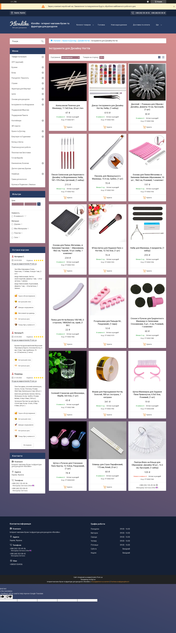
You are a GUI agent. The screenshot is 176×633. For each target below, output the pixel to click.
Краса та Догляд (69, 41)
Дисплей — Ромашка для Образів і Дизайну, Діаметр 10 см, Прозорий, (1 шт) (147, 107)
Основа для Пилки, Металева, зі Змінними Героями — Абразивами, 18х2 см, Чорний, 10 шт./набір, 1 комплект (68, 249)
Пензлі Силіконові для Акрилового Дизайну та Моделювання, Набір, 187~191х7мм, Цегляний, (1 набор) (67, 177)
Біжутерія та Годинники (21, 137)
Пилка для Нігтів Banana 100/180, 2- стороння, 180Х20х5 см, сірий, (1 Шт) (67, 322)
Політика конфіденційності (119, 582)
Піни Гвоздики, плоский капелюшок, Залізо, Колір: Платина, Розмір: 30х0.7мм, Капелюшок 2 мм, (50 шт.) (28, 389)
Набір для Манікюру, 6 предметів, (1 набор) (147, 249)
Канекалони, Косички (20, 163)
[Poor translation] (9, 597)
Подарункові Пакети (20, 115)
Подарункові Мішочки (20, 110)
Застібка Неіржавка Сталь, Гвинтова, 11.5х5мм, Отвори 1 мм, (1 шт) (28, 271)
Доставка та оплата (141, 25)
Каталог (57, 41)
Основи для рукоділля (20, 99)
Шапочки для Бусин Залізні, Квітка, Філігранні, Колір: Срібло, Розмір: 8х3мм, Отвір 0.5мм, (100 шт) (28, 396)
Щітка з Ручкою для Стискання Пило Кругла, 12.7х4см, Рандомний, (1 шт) (67, 466)
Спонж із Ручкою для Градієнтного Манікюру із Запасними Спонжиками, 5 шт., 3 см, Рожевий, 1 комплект (147, 322)
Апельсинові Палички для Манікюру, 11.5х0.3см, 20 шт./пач (67, 106)
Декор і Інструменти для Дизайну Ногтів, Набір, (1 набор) (107, 106)
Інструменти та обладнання (23, 105)
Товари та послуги (19, 57)
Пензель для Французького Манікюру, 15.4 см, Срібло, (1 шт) (107, 177)
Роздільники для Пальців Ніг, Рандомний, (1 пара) (107, 322)
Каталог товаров (83, 25)
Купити (69, 127)
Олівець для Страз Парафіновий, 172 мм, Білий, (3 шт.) (107, 465)
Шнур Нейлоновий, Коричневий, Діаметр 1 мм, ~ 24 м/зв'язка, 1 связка (26, 286)
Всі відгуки (28, 445)
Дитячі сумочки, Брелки (21, 168)
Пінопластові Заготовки (21, 153)
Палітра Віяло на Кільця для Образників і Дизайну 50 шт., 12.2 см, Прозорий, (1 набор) (147, 465)
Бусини (14, 67)
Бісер (14, 73)
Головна (101, 25)
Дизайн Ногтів (84, 41)
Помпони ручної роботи (21, 147)
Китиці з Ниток (17, 142)
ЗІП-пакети (16, 126)
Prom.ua (100, 577)
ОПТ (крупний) (17, 62)
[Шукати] (42, 41)
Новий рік (15, 174)
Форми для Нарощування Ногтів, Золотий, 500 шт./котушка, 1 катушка (107, 394)
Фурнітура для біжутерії (21, 89)
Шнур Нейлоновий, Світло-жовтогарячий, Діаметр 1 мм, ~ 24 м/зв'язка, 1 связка (28, 279)
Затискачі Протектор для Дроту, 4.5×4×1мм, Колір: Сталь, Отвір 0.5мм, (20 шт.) (27, 403)
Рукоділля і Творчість (20, 78)
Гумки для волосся (19, 179)
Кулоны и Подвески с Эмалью (24, 184)
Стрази (14, 83)
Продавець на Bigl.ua (88, 579)
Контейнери (16, 121)
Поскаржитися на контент (100, 582)
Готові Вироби (17, 158)
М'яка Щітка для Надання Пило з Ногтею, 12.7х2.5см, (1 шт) (107, 249)
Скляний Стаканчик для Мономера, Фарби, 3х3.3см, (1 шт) (68, 394)
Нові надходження (119, 25)
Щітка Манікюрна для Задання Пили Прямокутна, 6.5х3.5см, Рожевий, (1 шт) (147, 394)
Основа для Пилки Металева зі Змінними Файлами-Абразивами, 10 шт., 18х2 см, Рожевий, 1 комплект (147, 177)
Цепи (14, 94)
